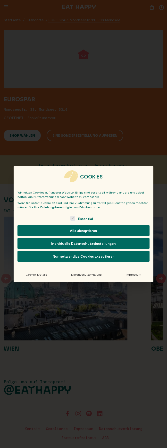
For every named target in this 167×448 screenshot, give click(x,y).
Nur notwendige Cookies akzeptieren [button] (84, 256)
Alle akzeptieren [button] (83, 230)
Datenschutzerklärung (86, 274)
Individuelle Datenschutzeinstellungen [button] (83, 243)
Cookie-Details (36, 274)
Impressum (133, 274)
